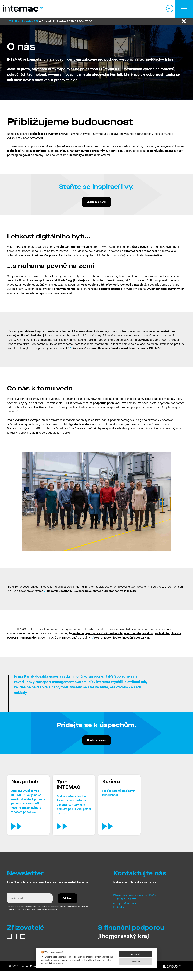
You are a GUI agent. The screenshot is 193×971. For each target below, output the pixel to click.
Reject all (136, 961)
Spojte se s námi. (96, 202)
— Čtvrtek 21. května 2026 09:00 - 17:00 (50, 21)
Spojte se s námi (96, 740)
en (169, 9)
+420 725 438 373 (124, 899)
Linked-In (119, 907)
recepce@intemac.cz (127, 903)
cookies (57, 952)
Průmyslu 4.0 (109, 69)
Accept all (135, 954)
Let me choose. (56, 963)
